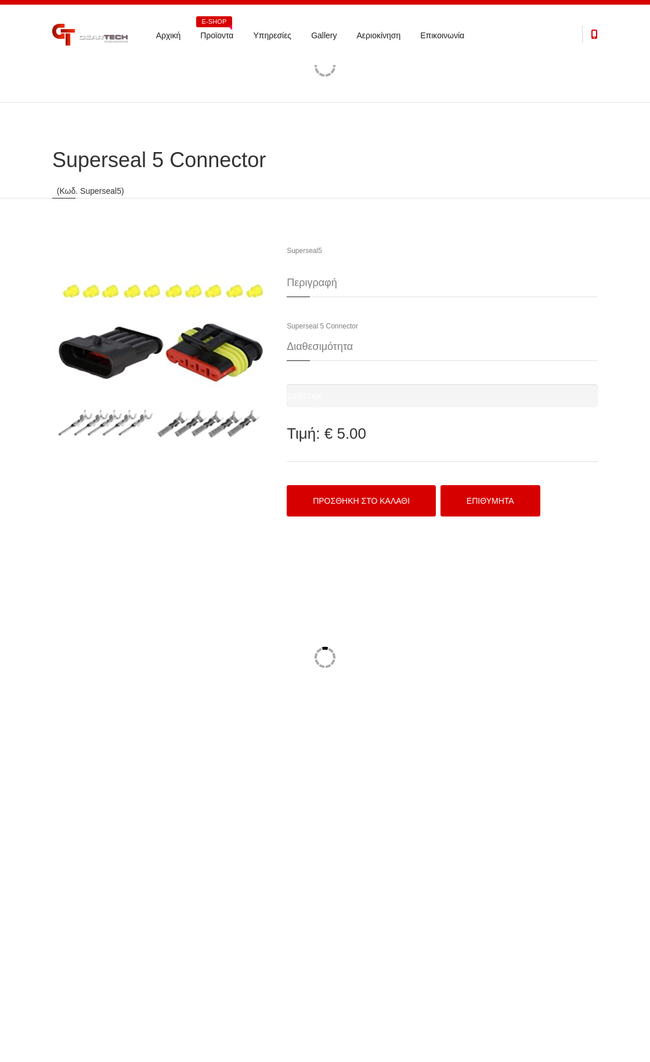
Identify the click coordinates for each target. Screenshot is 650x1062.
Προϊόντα (65, 76)
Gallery (324, 35)
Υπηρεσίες (272, 35)
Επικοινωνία (442, 35)
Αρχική (168, 35)
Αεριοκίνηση (378, 35)
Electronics (108, 76)
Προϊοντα (215, 31)
